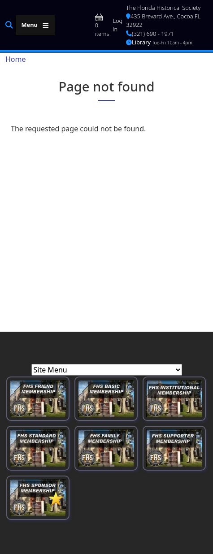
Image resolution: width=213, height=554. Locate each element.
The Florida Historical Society (163, 8)
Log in (117, 25)
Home (15, 59)
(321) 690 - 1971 (150, 34)
